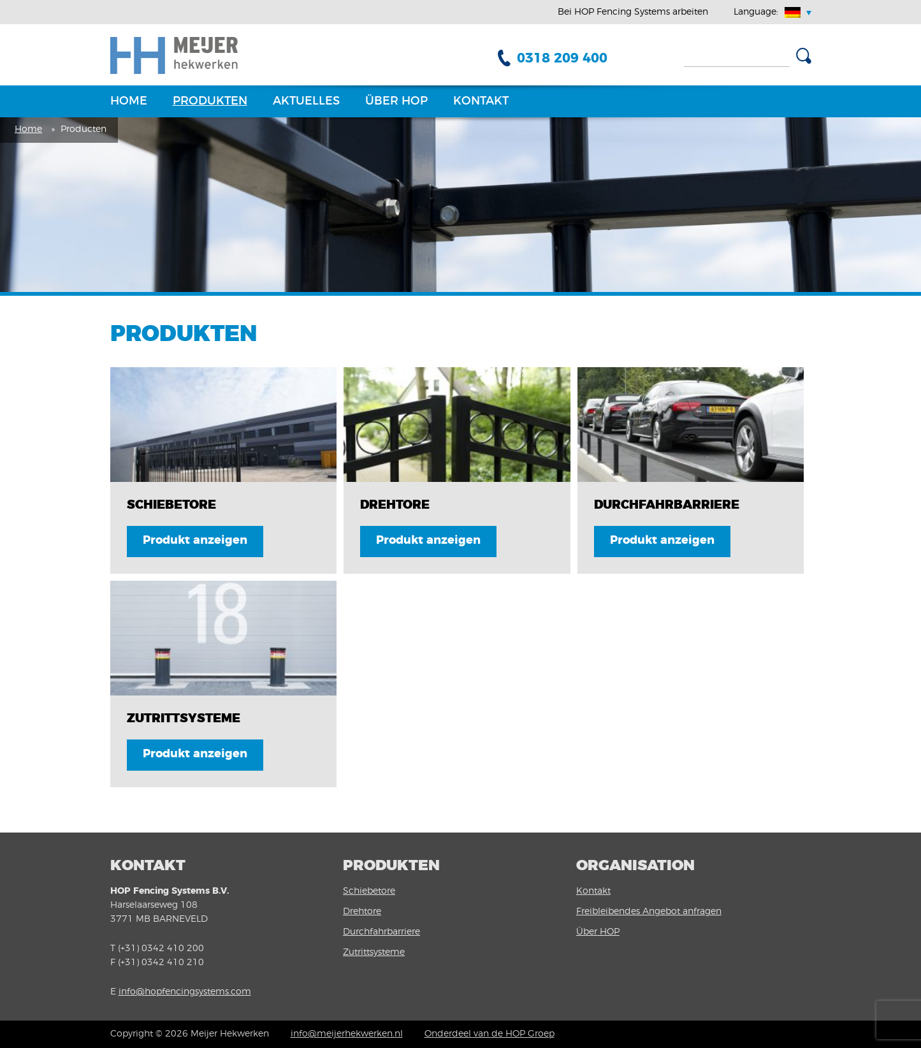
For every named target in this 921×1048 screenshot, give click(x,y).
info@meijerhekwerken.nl (347, 1034)
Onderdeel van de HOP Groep (489, 1034)
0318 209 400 (562, 58)
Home (128, 101)
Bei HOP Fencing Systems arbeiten (633, 12)
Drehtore (362, 911)
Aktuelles (306, 101)
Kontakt (481, 101)
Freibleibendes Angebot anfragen (649, 911)
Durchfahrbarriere (381, 932)
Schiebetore (369, 891)
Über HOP (396, 101)
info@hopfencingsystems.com (185, 991)
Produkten (210, 101)
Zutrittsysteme (374, 952)
